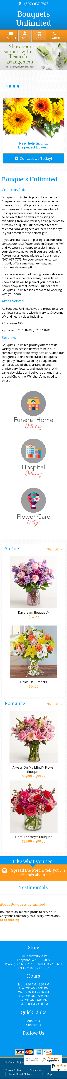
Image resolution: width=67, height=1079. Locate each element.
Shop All (54, 550)
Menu (13, 38)
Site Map (47, 1074)
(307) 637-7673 (36, 4)
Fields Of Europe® (33, 682)
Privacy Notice (37, 1070)
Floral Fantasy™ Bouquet (33, 837)
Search (53, 38)
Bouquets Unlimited (33, 19)
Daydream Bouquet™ (33, 613)
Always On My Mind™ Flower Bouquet (34, 770)
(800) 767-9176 (39, 968)
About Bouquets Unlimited (22, 905)
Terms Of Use (13, 1070)
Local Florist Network (21, 1074)
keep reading (9, 920)
